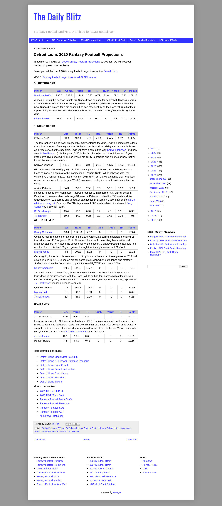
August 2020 (156, 196)
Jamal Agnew (41, 296)
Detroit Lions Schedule (52, 377)
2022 (154, 166)
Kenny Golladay (43, 232)
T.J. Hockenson (42, 283)
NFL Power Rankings (51, 416)
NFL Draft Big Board (100, 472)
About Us (147, 461)
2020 (154, 175)
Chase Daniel (41, 118)
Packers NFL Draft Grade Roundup (168, 248)
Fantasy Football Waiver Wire (51, 484)
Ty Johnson (40, 215)
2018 (154, 215)
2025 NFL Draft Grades (101, 468)
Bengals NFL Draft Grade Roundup (168, 236)
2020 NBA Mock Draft (52, 395)
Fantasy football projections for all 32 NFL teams (69, 77)
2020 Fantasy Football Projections (81, 61)
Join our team (149, 472)
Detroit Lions (110, 71)
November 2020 (158, 183)
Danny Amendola (43, 268)
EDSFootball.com (39, 40)
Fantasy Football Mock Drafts (56, 399)
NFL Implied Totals (168, 40)
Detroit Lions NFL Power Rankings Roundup (64, 361)
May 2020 (155, 205)
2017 (154, 220)
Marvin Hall (40, 292)
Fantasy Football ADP (52, 411)
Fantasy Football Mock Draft (51, 472)
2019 (154, 211)
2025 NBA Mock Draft (100, 480)
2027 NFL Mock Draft (115, 40)
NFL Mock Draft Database (103, 476)
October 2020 (157, 187)
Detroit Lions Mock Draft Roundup (59, 356)
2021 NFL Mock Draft (52, 391)
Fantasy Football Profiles (49, 480)
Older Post (132, 439)
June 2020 (155, 201)
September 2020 (159, 192)
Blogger (117, 492)
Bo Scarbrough (42, 211)
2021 (154, 170)
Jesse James (41, 336)
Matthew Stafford (43, 95)
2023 (154, 161)
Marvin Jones (41, 251)
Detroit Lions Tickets (51, 381)
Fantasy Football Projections (51, 465)
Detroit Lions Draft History (54, 373)
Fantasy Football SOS (52, 407)
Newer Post (40, 439)
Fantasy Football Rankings (142, 40)
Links (145, 468)
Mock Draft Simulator (47, 468)
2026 (154, 148)
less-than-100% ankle (76, 331)
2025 (154, 153)
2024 (154, 157)
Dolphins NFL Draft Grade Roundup (168, 244)
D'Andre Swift (64, 428)
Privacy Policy (150, 465)
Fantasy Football (91, 428)
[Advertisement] (167, 93)
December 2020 (158, 179)
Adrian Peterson (48, 153)
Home (86, 439)
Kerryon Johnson (116, 150)
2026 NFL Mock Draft (91, 40)
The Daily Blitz (57, 16)
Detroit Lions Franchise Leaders (57, 369)
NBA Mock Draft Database (103, 484)
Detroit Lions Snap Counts (54, 365)
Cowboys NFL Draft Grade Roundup (168, 240)
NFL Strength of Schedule (64, 40)
